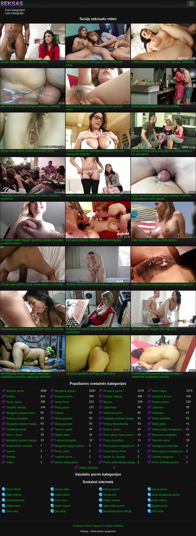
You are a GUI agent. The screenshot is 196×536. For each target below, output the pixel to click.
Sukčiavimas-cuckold (19, 446)
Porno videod (111, 489)
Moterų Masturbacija (115, 424)
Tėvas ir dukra (63, 429)
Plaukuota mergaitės (164, 435)
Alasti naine (13, 505)
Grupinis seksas (16, 407)
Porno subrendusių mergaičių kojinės (120, 462)
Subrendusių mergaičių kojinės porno (169, 429)
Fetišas (59, 413)
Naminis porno (15, 391)
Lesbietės (158, 407)
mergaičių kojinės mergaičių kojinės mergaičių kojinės (120, 418)
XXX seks (158, 511)
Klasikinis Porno (161, 396)
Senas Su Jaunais (114, 456)
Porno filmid (13, 489)
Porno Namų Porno (115, 451)
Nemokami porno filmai (117, 511)
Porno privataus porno (165, 462)
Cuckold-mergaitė (65, 440)
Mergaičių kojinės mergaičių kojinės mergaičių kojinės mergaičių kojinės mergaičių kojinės (23, 440)
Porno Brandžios (113, 440)
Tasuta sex (109, 494)
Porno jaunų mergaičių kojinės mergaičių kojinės (169, 451)
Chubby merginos (162, 456)
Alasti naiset (62, 494)
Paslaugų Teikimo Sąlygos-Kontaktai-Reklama (98, 525)
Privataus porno (112, 391)
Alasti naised (62, 505)
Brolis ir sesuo (111, 429)
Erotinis (10, 456)
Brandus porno (64, 396)
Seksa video (62, 489)
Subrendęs (110, 407)
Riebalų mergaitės (17, 418)
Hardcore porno (112, 413)
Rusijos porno (160, 402)
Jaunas (10, 451)
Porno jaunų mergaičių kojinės (120, 446)
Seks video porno (113, 505)
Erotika (10, 396)
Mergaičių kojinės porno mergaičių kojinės (72, 446)
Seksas (11, 4)
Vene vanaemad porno (166, 494)
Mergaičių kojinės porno (20, 413)
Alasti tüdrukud (15, 500)
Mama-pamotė (63, 418)
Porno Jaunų (14, 402)
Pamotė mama (161, 440)
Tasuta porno (160, 505)
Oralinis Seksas (112, 396)
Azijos (9, 462)
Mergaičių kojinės (65, 391)
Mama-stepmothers (66, 462)
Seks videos (159, 500)
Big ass (107, 402)
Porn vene (61, 500)
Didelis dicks (62, 435)
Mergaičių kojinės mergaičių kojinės (23, 424)
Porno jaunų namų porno (118, 435)
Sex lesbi (60, 511)
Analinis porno (63, 456)
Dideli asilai (159, 424)
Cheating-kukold (16, 429)
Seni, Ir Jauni (14, 435)
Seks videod (13, 494)
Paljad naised (111, 500)
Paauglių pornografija (165, 446)
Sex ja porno (159, 489)
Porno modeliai (161, 418)
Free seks (12, 511)
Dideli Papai (159, 391)
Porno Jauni (62, 451)
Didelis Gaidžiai (88, 467)
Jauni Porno (62, 402)
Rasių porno (62, 407)
